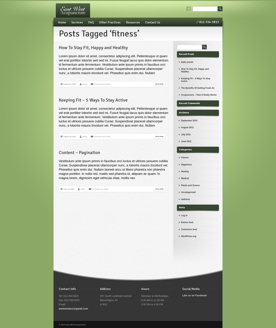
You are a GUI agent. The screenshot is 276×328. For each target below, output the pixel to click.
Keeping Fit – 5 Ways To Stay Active (93, 100)
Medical (185, 178)
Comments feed (189, 229)
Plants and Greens (190, 185)
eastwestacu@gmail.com (73, 308)
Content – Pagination (79, 152)
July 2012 (186, 134)
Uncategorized (188, 192)
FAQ (91, 22)
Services (77, 22)
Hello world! (187, 62)
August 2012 (187, 127)
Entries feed (187, 222)
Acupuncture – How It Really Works (199, 95)
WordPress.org (188, 236)
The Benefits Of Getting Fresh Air (198, 88)
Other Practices (110, 22)
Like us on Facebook (194, 295)
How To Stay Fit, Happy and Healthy (93, 48)
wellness (185, 199)
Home (62, 22)
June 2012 (186, 141)
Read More (159, 84)
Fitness (185, 157)
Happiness (186, 164)
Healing (185, 171)
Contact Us (152, 22)
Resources (133, 22)
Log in (184, 215)
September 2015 (189, 120)
